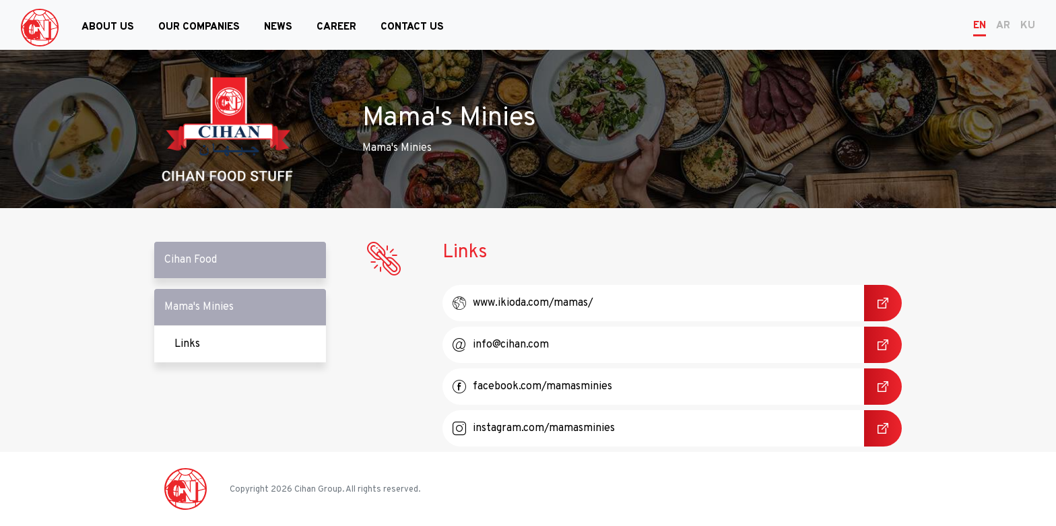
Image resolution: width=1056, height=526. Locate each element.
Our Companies (199, 27)
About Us (107, 27)
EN (979, 26)
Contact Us (412, 27)
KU (1027, 26)
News (278, 27)
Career (336, 27)
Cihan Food (190, 260)
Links (250, 344)
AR (1003, 26)
